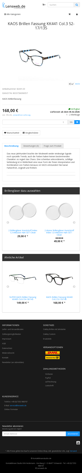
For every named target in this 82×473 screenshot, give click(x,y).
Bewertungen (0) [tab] (31, 146)
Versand (73, 451)
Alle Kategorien (12, 14)
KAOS (74, 84)
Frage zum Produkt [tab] (52, 146)
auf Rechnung (50, 382)
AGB (4, 343)
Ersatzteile (47, 339)
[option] (22, 220)
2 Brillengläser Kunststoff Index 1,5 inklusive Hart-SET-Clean (22, 231)
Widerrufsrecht (8, 353)
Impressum (6, 339)
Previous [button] (7, 222)
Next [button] (74, 222)
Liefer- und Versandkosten (12, 329)
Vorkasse (49, 374)
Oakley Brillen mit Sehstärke (54, 329)
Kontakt (5, 357)
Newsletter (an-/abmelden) (13, 362)
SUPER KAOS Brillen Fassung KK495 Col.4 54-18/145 (22, 298)
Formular (14, 409)
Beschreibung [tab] (11, 146)
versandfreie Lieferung (21, 115)
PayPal (48, 378)
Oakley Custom (49, 334)
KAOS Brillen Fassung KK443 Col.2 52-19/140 (59, 298)
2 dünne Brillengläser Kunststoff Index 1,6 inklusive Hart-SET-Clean (59, 232)
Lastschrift (49, 385)
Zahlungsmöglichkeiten (11, 334)
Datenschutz (7, 348)
